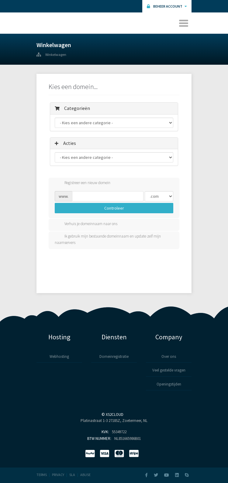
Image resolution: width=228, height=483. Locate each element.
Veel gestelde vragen (168, 370)
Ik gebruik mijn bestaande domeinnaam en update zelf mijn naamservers (108, 239)
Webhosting (59, 356)
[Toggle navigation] (184, 23)
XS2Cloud (114, 414)
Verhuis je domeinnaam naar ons (86, 224)
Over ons (168, 356)
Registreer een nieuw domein (82, 183)
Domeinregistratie (114, 356)
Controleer (114, 208)
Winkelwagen (55, 54)
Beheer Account (167, 6)
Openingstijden (169, 384)
